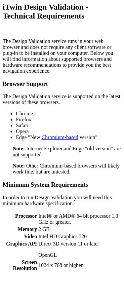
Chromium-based (60, 137)
